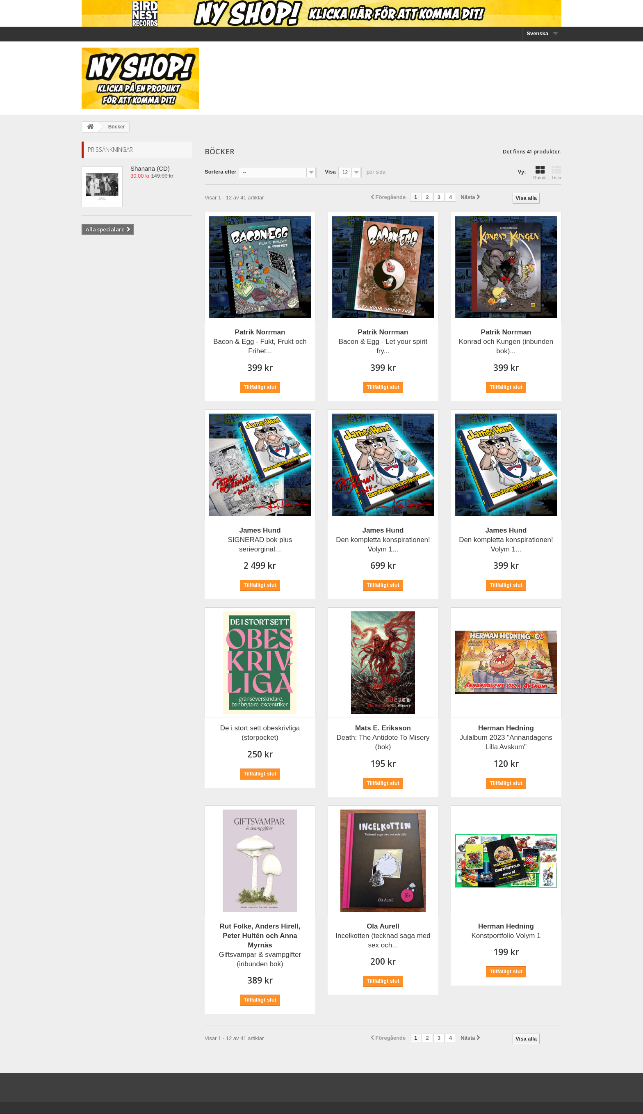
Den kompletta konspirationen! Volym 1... (383, 539)
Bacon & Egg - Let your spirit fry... (383, 341)
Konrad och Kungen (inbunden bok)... (506, 341)
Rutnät (540, 172)
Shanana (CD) (150, 168)
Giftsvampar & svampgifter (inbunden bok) (260, 945)
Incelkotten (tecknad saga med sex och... (383, 935)
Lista (556, 172)
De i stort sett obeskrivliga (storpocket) (260, 732)
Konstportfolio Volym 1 (505, 931)
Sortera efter (220, 172)
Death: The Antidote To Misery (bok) (382, 737)
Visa (330, 172)
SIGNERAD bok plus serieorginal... (260, 539)
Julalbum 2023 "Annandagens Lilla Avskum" (506, 737)
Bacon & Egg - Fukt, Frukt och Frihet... (260, 341)
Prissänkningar (110, 149)
